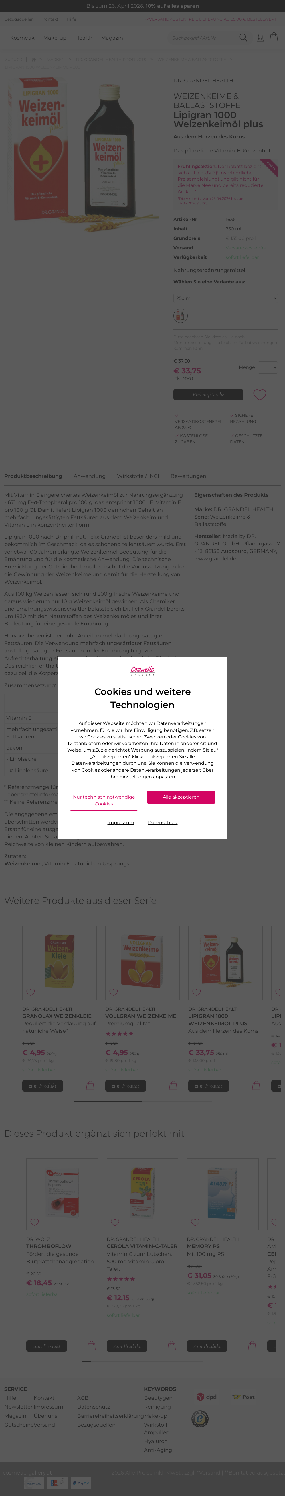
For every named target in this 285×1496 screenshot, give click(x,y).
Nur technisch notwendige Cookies (104, 800)
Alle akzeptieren (181, 797)
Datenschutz (163, 822)
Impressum (121, 822)
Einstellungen (136, 776)
